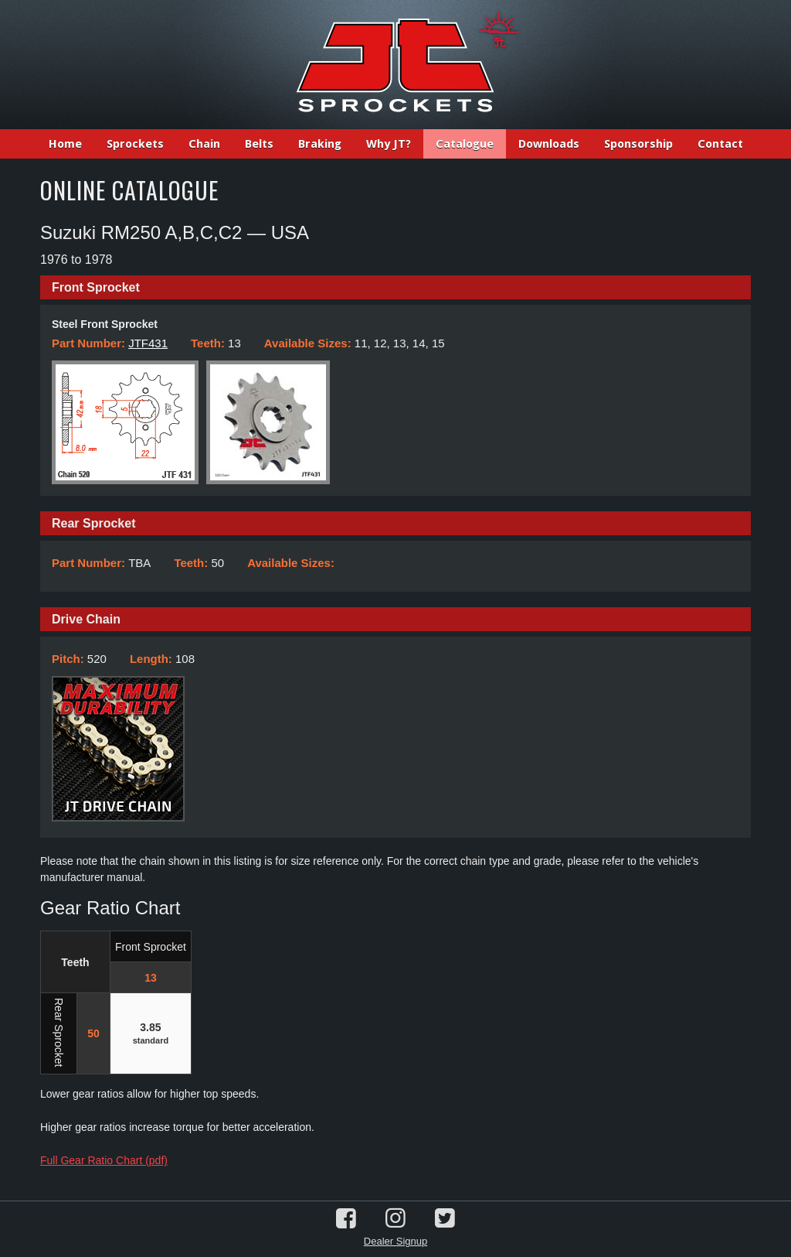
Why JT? (388, 144)
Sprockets (135, 144)
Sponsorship (638, 144)
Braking (319, 144)
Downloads (548, 144)
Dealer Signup (395, 1241)
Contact (720, 144)
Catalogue (465, 144)
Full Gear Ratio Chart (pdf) (104, 1160)
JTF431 (148, 343)
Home (65, 144)
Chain (204, 144)
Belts (259, 144)
